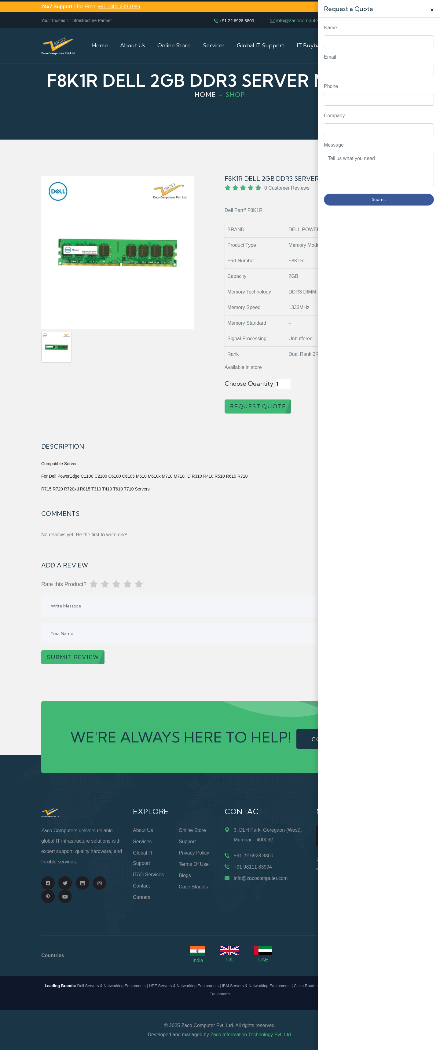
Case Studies (193, 886)
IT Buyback (311, 45)
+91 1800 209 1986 (119, 6)
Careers (141, 897)
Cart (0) (389, 45)
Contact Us (352, 45)
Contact (141, 885)
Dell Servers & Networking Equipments (111, 985)
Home (100, 45)
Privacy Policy (194, 852)
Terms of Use (194, 864)
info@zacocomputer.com (303, 20)
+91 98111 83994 (253, 867)
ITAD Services (148, 874)
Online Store (174, 45)
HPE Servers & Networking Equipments (183, 985)
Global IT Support (260, 45)
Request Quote (429, 420)
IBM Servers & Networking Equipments (256, 985)
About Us (132, 45)
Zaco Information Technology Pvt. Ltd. (251, 1034)
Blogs (185, 875)
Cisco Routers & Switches (316, 985)
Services (214, 45)
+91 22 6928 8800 (236, 20)
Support (187, 841)
